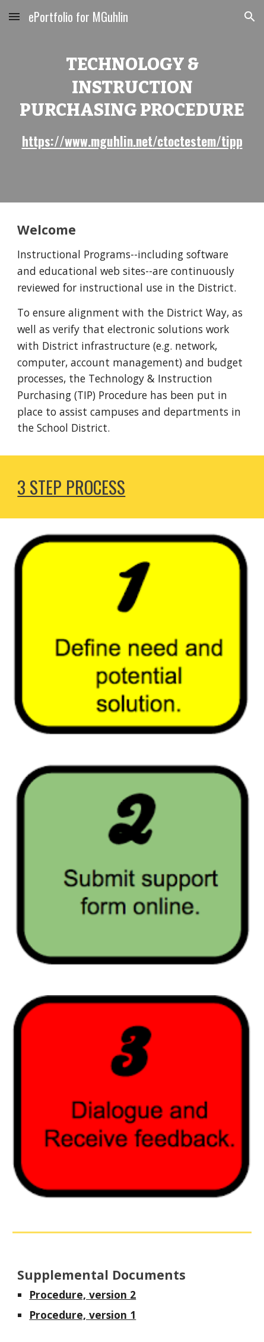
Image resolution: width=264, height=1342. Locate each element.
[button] (14, 16)
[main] (131, 101)
